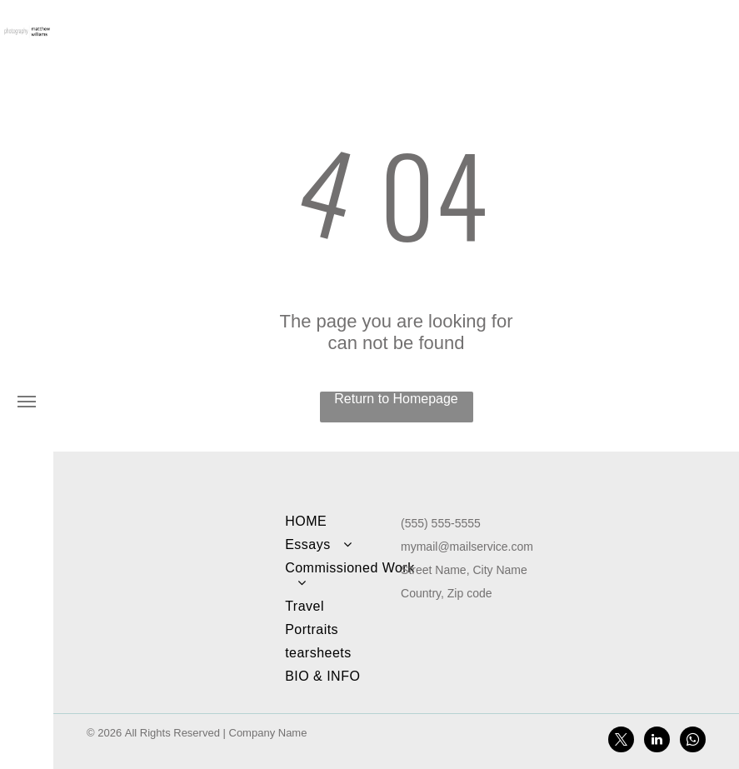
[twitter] (621, 742)
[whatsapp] (693, 742)
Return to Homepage (396, 399)
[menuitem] (350, 521)
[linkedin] (657, 742)
